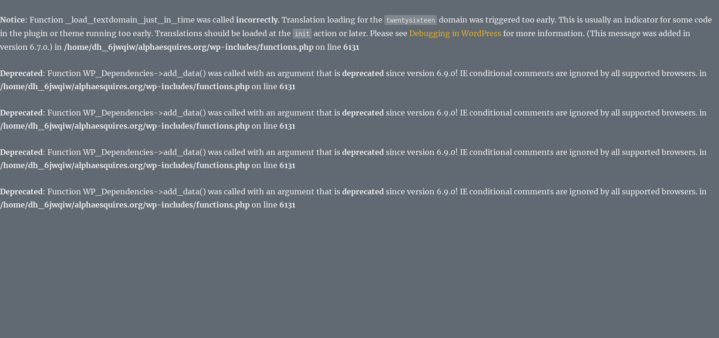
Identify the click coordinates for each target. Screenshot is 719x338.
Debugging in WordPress (455, 33)
